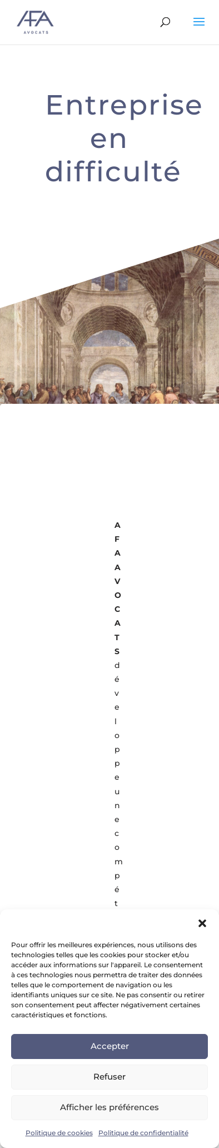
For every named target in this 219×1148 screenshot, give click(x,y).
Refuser (109, 1076)
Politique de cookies (59, 1133)
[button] (202, 923)
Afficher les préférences (109, 1107)
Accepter (110, 1046)
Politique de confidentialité (143, 1133)
